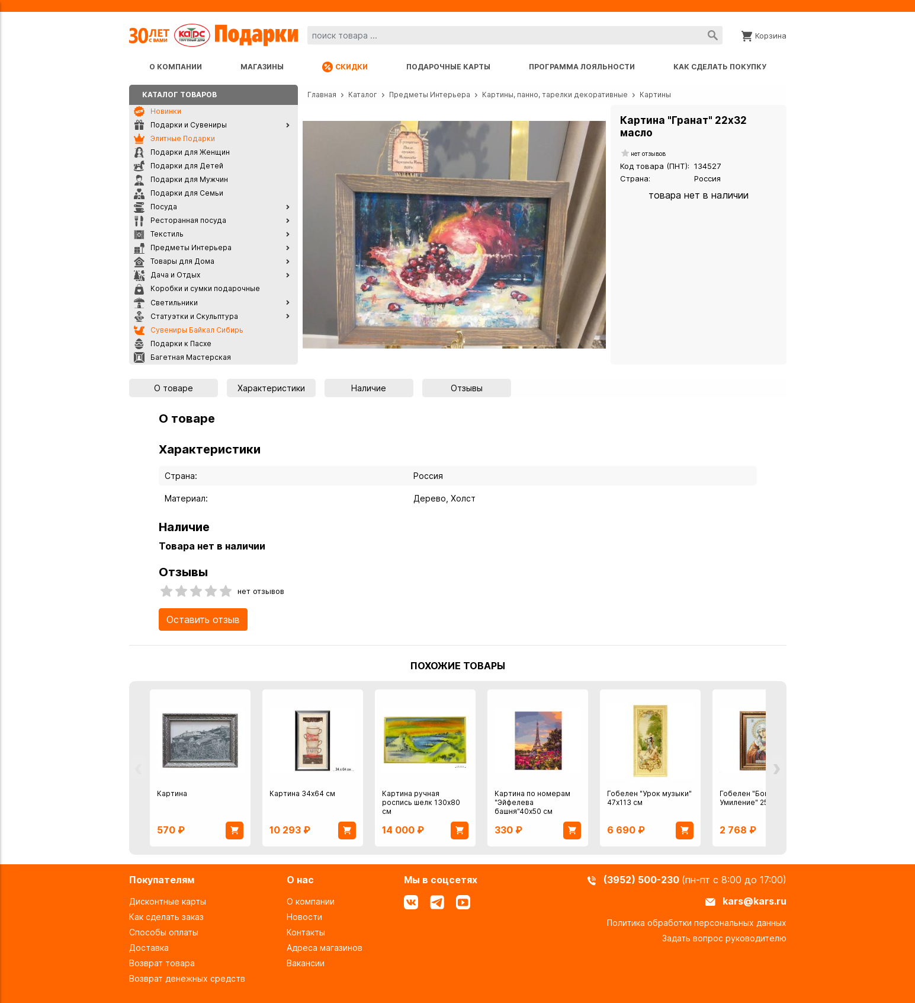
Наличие (368, 388)
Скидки (345, 67)
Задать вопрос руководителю (724, 938)
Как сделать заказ (166, 917)
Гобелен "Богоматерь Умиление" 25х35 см (760, 798)
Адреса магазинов (324, 948)
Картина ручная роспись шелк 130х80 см (421, 802)
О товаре (173, 388)
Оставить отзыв (203, 619)
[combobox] (515, 35)
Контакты (306, 932)
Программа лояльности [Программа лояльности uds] (582, 66)
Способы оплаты (163, 932)
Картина (172, 793)
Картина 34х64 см (302, 793)
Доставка (149, 948)
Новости (304, 917)
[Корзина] (763, 35)
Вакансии (306, 963)
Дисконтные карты (167, 901)
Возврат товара (162, 963)
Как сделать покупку (719, 66)
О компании (175, 66)
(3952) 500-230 (642, 880)
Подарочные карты (448, 66)
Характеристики (271, 388)
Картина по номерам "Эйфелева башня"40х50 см (532, 802)
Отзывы (467, 388)
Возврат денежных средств (187, 978)
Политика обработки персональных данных (696, 923)
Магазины (262, 66)
